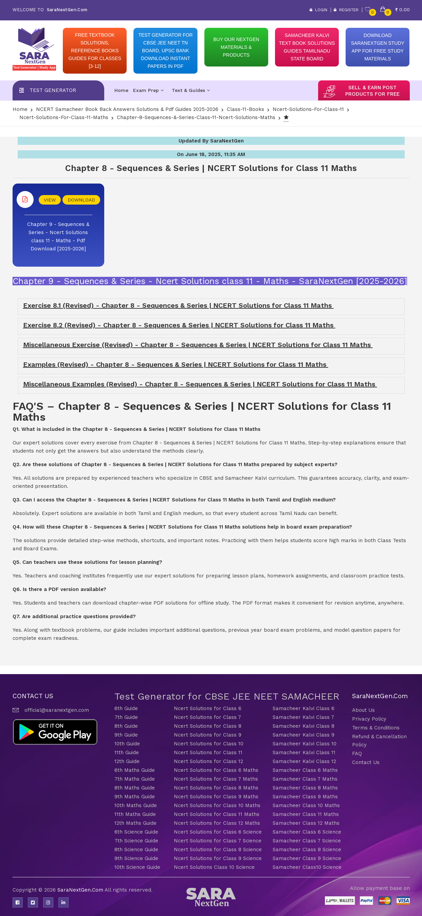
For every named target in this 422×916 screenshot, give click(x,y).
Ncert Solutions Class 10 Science (214, 867)
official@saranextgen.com (56, 710)
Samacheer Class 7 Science (307, 841)
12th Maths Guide (135, 823)
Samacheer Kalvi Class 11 (304, 752)
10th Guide (127, 744)
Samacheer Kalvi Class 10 (304, 744)
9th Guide (126, 735)
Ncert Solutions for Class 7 (207, 717)
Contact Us (366, 762)
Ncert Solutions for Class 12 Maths (217, 823)
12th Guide (127, 761)
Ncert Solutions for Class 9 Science (218, 858)
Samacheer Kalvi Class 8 (303, 726)
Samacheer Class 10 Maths (306, 805)
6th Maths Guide (134, 770)
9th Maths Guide (134, 797)
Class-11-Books (245, 109)
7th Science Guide (136, 841)
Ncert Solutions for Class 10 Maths (217, 805)
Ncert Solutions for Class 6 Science (218, 832)
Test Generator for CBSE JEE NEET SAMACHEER (227, 696)
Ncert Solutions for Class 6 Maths (216, 770)
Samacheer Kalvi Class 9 (303, 735)
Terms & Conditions (376, 728)
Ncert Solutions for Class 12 (208, 761)
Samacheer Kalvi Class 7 (303, 717)
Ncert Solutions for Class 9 (207, 735)
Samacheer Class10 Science (307, 867)
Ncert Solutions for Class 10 (208, 744)
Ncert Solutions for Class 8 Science (218, 849)
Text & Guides (191, 90)
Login (318, 9)
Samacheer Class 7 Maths (305, 779)
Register (346, 9)
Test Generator (53, 90)
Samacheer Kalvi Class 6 (303, 708)
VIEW (50, 200)
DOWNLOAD (81, 200)
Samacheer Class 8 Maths (305, 788)
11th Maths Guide (135, 814)
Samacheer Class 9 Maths (305, 797)
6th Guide (126, 708)
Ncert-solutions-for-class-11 (308, 109)
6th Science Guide (136, 832)
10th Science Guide (137, 867)
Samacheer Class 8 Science (307, 849)
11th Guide (126, 752)
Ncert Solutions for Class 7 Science (217, 841)
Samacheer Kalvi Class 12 (304, 761)
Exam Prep (148, 90)
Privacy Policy (369, 719)
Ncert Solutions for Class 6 (207, 708)
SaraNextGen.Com (81, 890)
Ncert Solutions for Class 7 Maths (216, 779)
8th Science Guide (136, 849)
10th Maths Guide (135, 805)
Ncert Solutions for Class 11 (208, 752)
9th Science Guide (136, 858)
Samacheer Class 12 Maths (306, 823)
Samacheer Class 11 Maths (306, 814)
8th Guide (126, 726)
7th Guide (126, 717)
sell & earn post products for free (372, 90)
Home (121, 90)
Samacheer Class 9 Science (307, 858)
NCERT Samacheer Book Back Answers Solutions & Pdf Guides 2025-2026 (127, 109)
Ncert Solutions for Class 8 (207, 726)
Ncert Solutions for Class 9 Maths (216, 797)
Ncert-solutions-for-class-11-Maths (63, 117)
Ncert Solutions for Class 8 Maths (216, 788)
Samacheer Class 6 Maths (305, 770)
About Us (363, 710)
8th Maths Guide (134, 788)
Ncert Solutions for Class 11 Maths (216, 814)
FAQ (357, 753)
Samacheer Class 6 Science (307, 832)
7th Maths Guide (134, 779)
